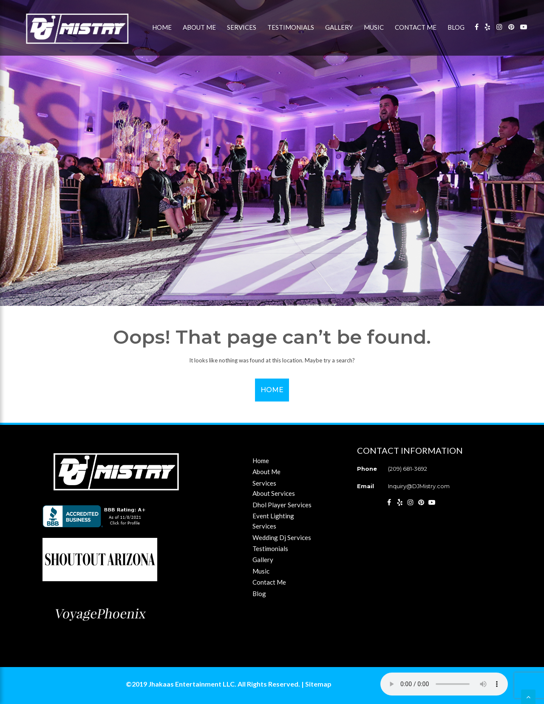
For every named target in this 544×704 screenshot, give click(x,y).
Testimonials (290, 27)
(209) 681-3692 (407, 468)
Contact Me (415, 27)
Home (162, 27)
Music (374, 27)
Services (241, 27)
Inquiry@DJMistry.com (419, 486)
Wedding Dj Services (281, 537)
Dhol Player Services (282, 505)
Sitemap (318, 684)
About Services (273, 493)
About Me (199, 27)
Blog (456, 27)
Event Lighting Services (273, 521)
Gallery (339, 27)
